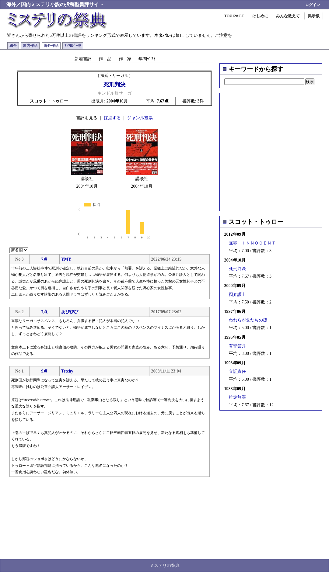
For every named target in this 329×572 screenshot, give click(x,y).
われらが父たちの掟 (248, 320)
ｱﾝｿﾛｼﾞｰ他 (73, 45)
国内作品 (30, 45)
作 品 (105, 58)
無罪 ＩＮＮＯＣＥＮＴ (252, 243)
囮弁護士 (237, 294)
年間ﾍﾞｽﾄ (147, 58)
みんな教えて (288, 16)
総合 (13, 45)
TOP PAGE (234, 16)
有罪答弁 (237, 346)
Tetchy (67, 371)
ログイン (312, 5)
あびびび (69, 312)
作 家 (125, 58)
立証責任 (237, 371)
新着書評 (83, 58)
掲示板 (314, 16)
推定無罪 (237, 397)
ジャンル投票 (140, 118)
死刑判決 (237, 268)
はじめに (260, 16)
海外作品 (51, 45)
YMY (66, 259)
